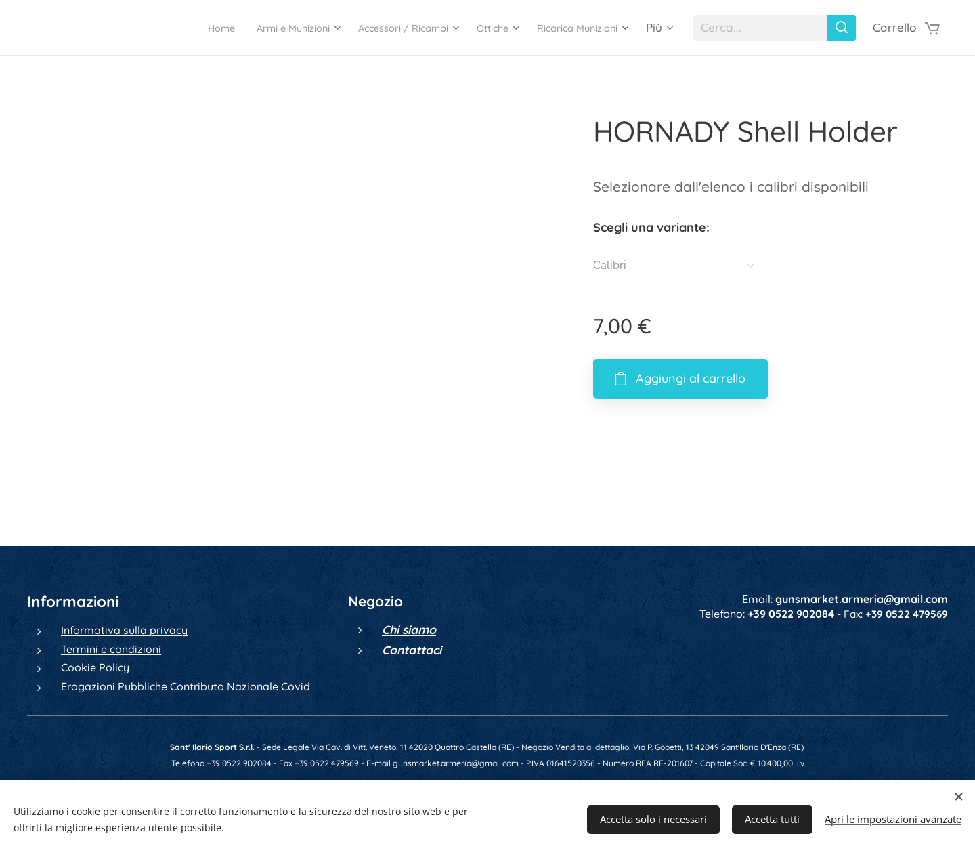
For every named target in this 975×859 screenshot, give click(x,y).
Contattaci (411, 649)
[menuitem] (158, 28)
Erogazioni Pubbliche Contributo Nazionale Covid (185, 686)
